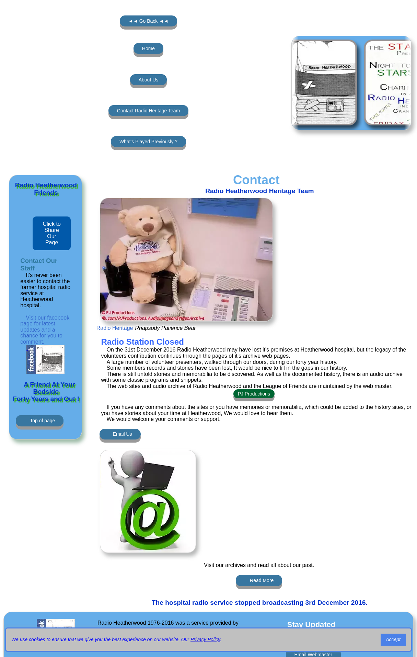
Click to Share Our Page (51, 233)
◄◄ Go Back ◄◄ (148, 21)
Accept (393, 639)
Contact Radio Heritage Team (148, 110)
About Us (149, 79)
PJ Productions (254, 394)
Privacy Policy (205, 639)
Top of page (42, 420)
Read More (262, 580)
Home (148, 48)
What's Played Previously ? (148, 141)
